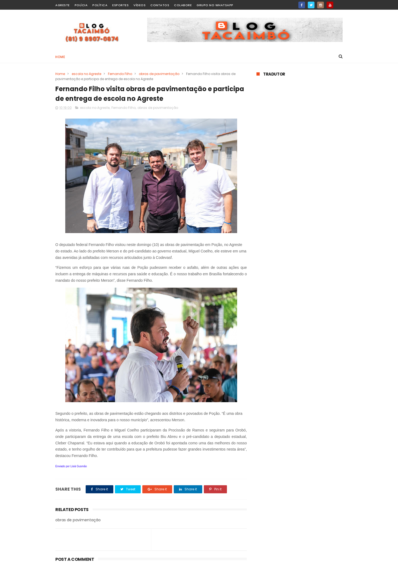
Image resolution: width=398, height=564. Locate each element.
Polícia (81, 5)
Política (99, 5)
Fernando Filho (120, 74)
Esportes (120, 5)
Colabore (183, 5)
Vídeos (139, 5)
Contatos (159, 5)
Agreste (62, 5)
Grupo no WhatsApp (215, 5)
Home (60, 57)
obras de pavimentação (159, 74)
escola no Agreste (86, 74)
